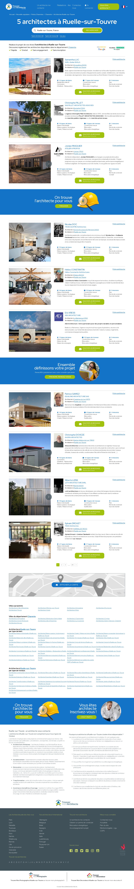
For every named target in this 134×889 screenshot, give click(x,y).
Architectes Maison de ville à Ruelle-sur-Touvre (21, 639)
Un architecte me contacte (43, 6)
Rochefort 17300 (79, 108)
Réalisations (61, 5)
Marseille (12, 825)
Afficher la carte (67, 585)
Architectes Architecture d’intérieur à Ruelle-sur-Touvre (23, 687)
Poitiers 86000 (79, 275)
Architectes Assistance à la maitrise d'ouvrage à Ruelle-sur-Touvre (52, 683)
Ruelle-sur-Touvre (80, 67)
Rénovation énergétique (79, 825)
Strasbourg (13, 839)
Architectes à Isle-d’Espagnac (47, 621)
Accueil (12, 14)
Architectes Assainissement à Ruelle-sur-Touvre (80, 687)
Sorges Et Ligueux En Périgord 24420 (86, 230)
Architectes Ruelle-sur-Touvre (64, 14)
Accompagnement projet (79, 828)
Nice (10, 833)
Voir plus (62, 36)
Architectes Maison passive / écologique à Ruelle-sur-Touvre (51, 634)
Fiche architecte (119, 59)
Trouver (63, 206)
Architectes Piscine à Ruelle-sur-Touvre (79, 681)
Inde (41, 831)
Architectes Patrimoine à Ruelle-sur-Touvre (51, 660)
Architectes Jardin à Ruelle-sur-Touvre (108, 681)
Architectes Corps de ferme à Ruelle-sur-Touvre (80, 643)
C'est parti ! (86, 717)
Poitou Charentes (37, 14)
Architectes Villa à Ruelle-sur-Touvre (107, 638)
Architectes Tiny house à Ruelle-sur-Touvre (80, 638)
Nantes (11, 836)
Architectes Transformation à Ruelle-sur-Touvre (22, 683)
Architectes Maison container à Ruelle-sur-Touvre (22, 643)
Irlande (41, 833)
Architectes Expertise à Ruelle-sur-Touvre (51, 677)
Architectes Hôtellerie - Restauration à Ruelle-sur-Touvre (52, 652)
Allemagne (43, 820)
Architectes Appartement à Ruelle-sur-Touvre (81, 647)
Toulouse (12, 828)
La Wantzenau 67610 (81, 318)
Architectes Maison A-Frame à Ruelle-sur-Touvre (51, 643)
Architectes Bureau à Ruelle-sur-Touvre (108, 651)
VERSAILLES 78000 (80, 529)
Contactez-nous (76, 6)
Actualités (103, 822)
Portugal (42, 842)
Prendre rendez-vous (60, 377)
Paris (10, 820)
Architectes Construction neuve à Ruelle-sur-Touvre (23, 674)
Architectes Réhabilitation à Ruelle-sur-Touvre (110, 686)
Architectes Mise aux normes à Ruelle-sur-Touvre (109, 678)
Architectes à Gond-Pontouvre (18, 621)
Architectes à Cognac (103, 618)
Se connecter (89, 6)
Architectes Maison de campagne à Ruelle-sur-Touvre (51, 639)
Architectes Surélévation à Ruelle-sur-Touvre (110, 673)
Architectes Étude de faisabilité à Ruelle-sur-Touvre (52, 687)
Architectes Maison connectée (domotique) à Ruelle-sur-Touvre (110, 634)
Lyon (10, 822)
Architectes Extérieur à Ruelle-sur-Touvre (22, 660)
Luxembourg (43, 839)
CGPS (102, 831)
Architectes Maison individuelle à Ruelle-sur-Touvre (23, 634)
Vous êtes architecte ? (105, 6)
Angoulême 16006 (80, 65)
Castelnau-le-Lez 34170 (82, 399)
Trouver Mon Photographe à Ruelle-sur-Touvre (27, 880)
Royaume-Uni (44, 844)
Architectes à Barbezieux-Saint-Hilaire (50, 618)
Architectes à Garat (44, 610)
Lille (10, 844)
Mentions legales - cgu (108, 828)
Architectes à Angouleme (75, 608)
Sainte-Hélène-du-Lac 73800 (84, 440)
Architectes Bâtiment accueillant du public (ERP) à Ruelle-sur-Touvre (80, 661)
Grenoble (12, 850)
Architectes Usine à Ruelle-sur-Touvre (108, 655)
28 (72, 565)
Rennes (11, 842)
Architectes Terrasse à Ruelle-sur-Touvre (79, 677)
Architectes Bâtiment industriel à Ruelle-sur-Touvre (52, 657)
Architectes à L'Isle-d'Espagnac (19, 608)
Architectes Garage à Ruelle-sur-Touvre (50, 647)
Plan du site (104, 825)
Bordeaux (12, 831)
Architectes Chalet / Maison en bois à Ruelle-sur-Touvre (81, 634)
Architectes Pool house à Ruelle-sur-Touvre (22, 647)
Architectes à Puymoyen (103, 608)
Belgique (42, 822)
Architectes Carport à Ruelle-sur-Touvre (108, 642)
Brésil (41, 825)
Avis (69, 5)
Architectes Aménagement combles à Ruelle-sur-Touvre (23, 691)
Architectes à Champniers (75, 618)
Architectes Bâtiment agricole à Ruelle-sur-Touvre (80, 657)
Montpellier (13, 853)
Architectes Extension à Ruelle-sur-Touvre (22, 677)
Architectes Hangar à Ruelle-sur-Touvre (21, 655)
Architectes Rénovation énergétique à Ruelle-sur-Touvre (81, 674)
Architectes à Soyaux (15, 623)
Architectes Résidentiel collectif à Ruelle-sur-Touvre (110, 648)
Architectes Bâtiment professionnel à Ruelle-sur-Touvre (81, 652)
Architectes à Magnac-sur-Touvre (48, 608)
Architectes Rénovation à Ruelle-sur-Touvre (51, 673)
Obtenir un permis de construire (81, 822)
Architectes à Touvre (15, 610)
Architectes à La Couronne (75, 621)
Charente (48, 14)
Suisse (41, 847)
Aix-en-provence (15, 847)
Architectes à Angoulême (17, 618)
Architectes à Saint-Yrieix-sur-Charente (108, 621)
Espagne (42, 828)
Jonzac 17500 (78, 151)
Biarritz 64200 (79, 486)
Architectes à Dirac (73, 610)
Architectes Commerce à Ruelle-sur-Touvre (22, 651)
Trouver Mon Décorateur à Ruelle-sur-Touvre (86, 880)
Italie (41, 836)
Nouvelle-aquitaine (23, 14)
